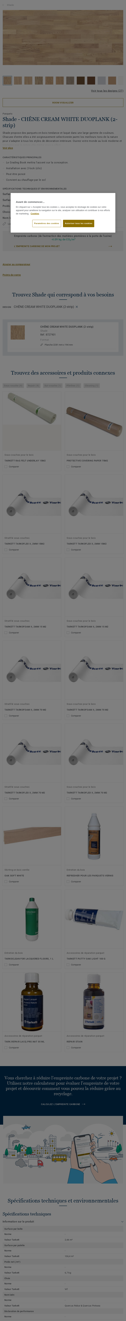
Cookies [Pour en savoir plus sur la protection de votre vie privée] (35, 213)
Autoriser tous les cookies (78, 223)
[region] (63, 213)
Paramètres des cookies (46, 223)
